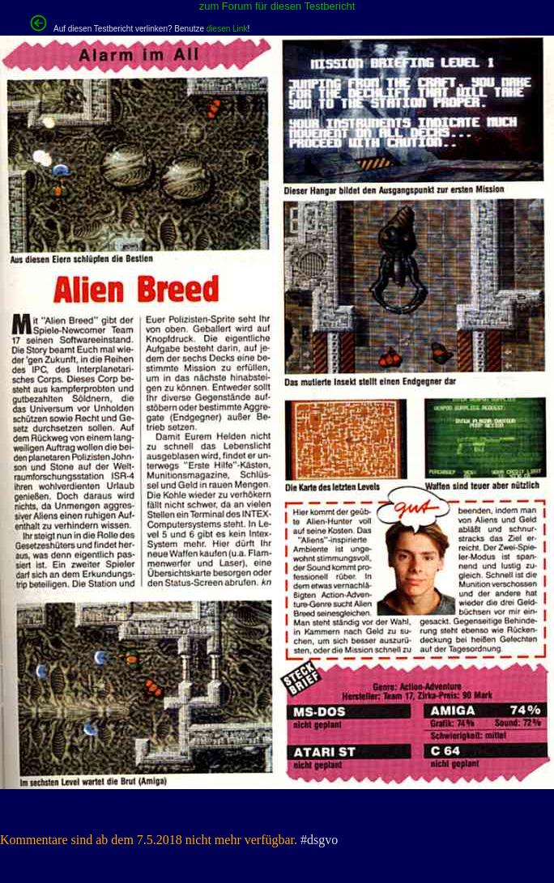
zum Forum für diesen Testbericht (277, 6)
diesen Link (227, 28)
